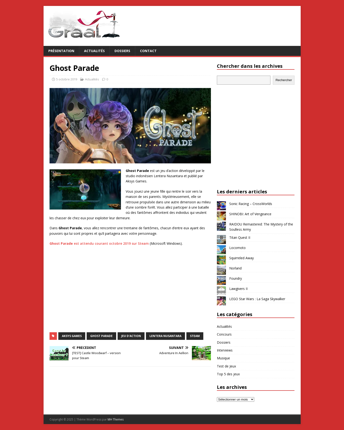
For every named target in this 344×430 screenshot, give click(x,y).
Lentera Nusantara (165, 336)
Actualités (94, 51)
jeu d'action (131, 336)
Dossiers (122, 51)
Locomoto (237, 247)
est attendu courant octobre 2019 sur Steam (99, 243)
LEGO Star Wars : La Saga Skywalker (257, 299)
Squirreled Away (241, 258)
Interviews (225, 350)
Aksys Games (72, 336)
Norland (235, 268)
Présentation (61, 51)
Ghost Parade (101, 336)
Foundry (235, 278)
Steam (195, 336)
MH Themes (116, 419)
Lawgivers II (238, 288)
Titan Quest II (239, 237)
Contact (148, 51)
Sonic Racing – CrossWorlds (250, 203)
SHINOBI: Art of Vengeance (250, 214)
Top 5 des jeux (228, 374)
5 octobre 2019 (66, 79)
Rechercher (283, 80)
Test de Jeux (226, 366)
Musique (223, 358)
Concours (224, 334)
